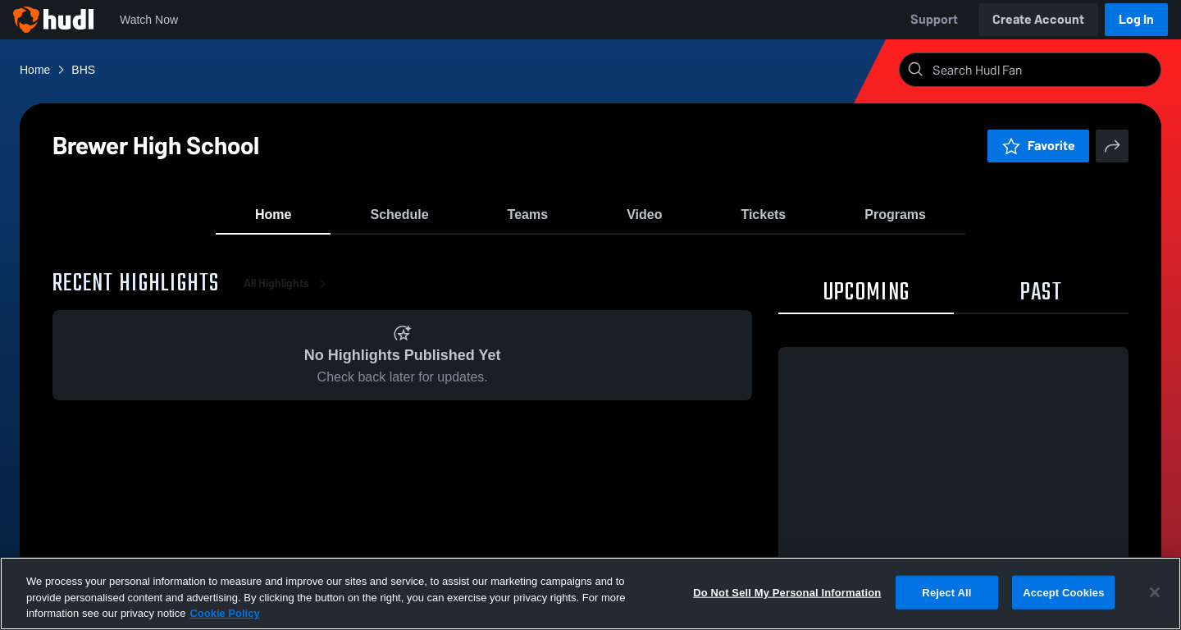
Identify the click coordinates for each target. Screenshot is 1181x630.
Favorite (1038, 146)
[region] (590, 593)
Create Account (1038, 19)
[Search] (1043, 70)
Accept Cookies (1063, 592)
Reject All (946, 592)
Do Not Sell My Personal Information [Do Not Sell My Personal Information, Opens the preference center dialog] (787, 592)
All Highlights (288, 294)
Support (934, 19)
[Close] (1155, 592)
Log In (1136, 19)
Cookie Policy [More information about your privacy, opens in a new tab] (224, 613)
